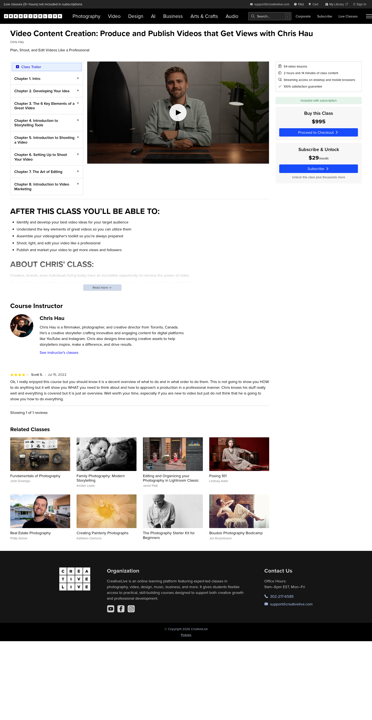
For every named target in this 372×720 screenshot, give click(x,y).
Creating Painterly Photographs (102, 533)
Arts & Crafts (204, 16)
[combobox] (269, 16)
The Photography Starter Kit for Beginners (169, 535)
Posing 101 (218, 475)
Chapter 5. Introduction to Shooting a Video (44, 140)
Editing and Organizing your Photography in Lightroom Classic (171, 478)
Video (114, 16)
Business (173, 16)
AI (153, 16)
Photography (86, 16)
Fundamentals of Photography (35, 475)
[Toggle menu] (369, 16)
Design (135, 16)
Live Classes (348, 16)
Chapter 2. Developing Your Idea (42, 91)
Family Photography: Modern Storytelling (101, 478)
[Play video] (178, 113)
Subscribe (324, 16)
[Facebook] (121, 609)
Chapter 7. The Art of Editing (38, 171)
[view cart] (314, 4)
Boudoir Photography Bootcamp (236, 533)
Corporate (303, 16)
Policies (186, 635)
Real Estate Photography (30, 533)
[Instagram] (131, 609)
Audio (232, 16)
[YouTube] (111, 609)
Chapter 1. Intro (27, 78)
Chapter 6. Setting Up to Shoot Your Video (40, 157)
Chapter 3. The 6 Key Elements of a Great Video (44, 106)
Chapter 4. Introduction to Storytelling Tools (36, 123)
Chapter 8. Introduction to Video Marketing (41, 186)
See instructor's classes (59, 352)
